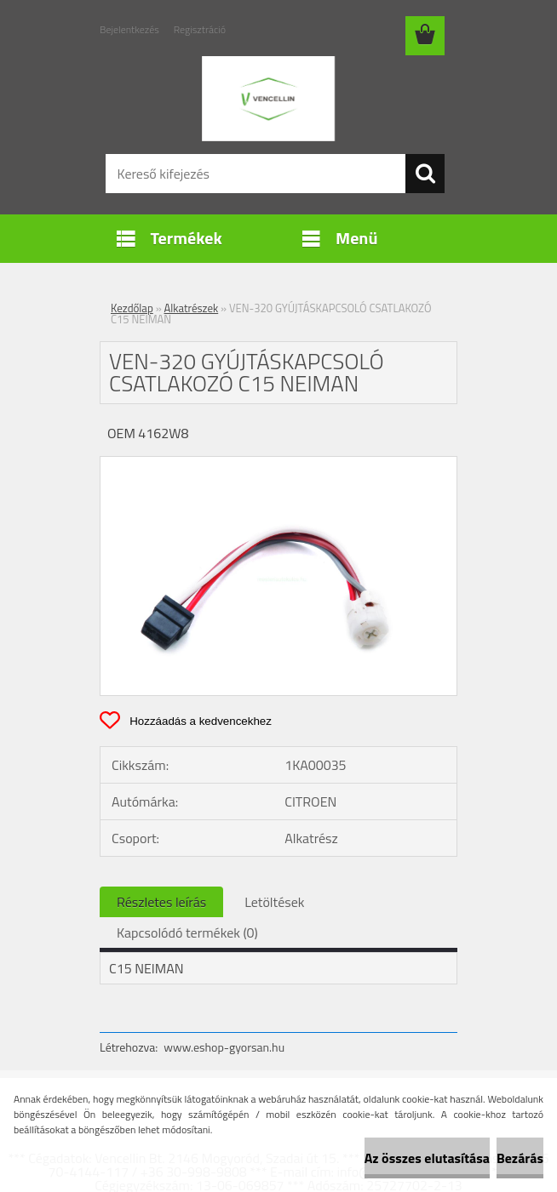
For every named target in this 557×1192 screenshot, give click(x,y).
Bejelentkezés (129, 29)
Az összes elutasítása (427, 1158)
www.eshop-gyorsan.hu (224, 1047)
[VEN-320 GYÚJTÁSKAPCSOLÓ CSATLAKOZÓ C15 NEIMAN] (278, 463)
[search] (425, 173)
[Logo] (268, 98)
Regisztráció (200, 29)
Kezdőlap (132, 308)
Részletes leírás (161, 902)
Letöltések (274, 902)
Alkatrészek (191, 308)
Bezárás (520, 1158)
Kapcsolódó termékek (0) (187, 932)
